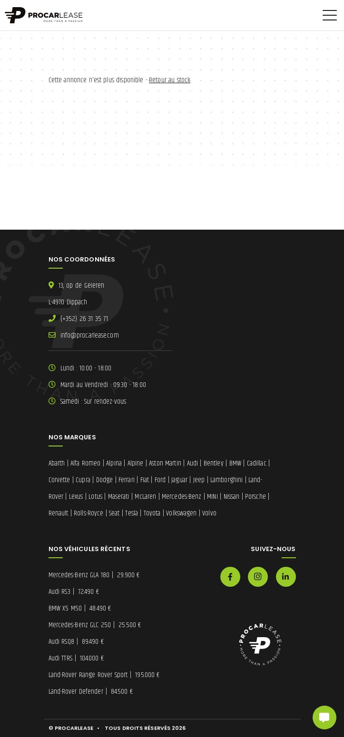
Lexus (76, 496)
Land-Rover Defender (91, 691)
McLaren (145, 496)
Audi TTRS (76, 658)
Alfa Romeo (85, 463)
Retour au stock (169, 80)
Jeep (199, 480)
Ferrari (126, 480)
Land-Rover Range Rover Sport (104, 674)
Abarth (57, 463)
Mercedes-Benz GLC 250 (95, 625)
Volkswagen (181, 513)
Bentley (214, 463)
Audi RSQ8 (76, 641)
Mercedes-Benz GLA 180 (94, 575)
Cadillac (256, 463)
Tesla (131, 513)
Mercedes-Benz (181, 496)
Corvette (59, 480)
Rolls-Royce (88, 513)
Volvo (209, 513)
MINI (212, 496)
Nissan (232, 496)
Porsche (255, 496)
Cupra (83, 480)
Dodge (104, 480)
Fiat (144, 480)
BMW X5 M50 (80, 608)
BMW (235, 463)
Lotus (95, 496)
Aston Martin (165, 463)
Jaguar (179, 480)
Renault (59, 513)
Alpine (136, 463)
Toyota (152, 513)
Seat (114, 513)
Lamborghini (226, 480)
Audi (192, 463)
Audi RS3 (74, 591)
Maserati (118, 496)
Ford (160, 480)
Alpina (114, 463)
